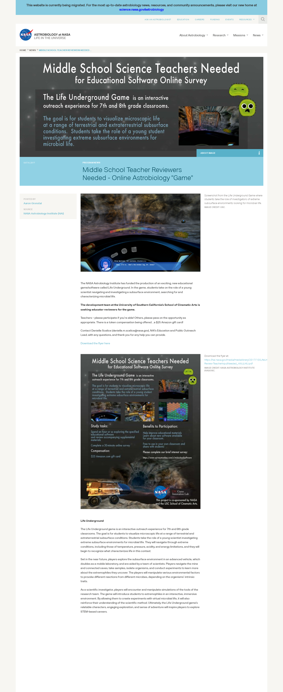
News (257, 35)
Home (23, 50)
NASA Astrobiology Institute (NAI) (44, 213)
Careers (199, 19)
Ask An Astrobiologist (158, 19)
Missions (239, 35)
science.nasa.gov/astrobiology (141, 9)
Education (183, 19)
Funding (215, 19)
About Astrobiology (192, 35)
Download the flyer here (95, 343)
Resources (245, 19)
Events (229, 19)
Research (219, 35)
